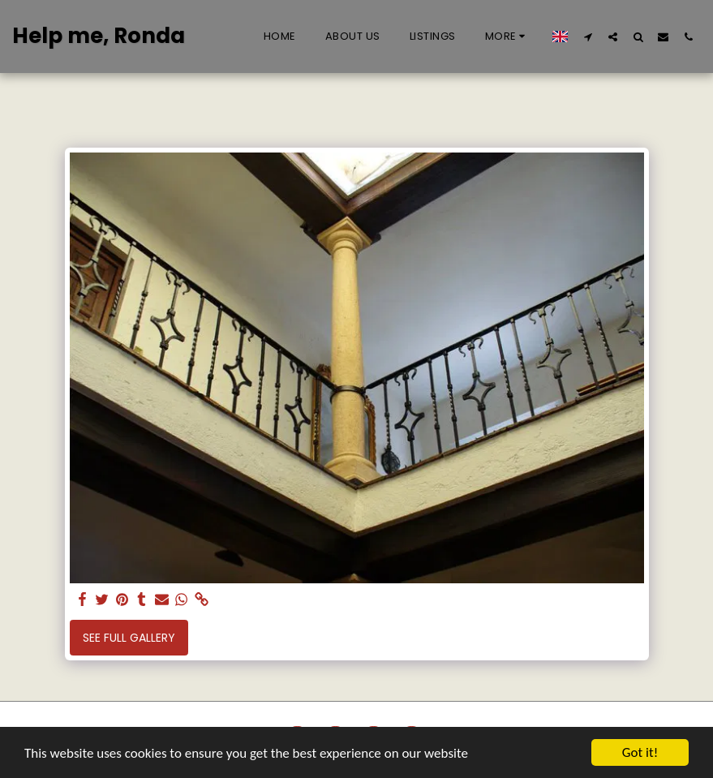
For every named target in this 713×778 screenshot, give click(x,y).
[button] (587, 36)
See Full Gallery (129, 638)
